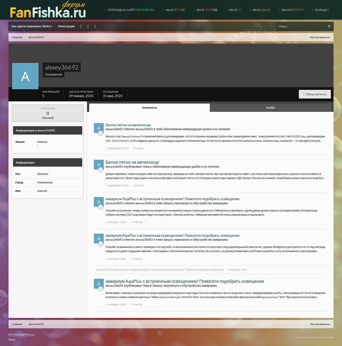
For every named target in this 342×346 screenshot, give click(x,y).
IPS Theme (15, 334)
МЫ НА (292, 10)
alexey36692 (103, 269)
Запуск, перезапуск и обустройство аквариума (195, 203)
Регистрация (66, 26)
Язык (12, 339)
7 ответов (136, 222)
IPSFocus (29, 334)
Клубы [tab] (271, 107)
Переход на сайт (130, 10)
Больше (322, 10)
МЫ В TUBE (207, 10)
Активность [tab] (149, 107)
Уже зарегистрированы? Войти (32, 26)
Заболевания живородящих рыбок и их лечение (196, 129)
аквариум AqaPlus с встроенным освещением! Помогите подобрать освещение (172, 198)
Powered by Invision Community (314, 337)
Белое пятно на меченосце (128, 125)
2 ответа (138, 148)
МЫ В (175, 10)
